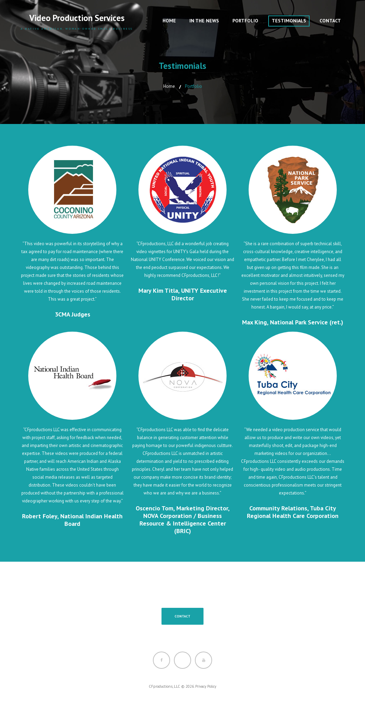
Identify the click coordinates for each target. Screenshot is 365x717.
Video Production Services (77, 17)
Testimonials (289, 21)
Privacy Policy (205, 686)
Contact (330, 21)
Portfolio (245, 21)
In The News (204, 21)
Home (169, 21)
